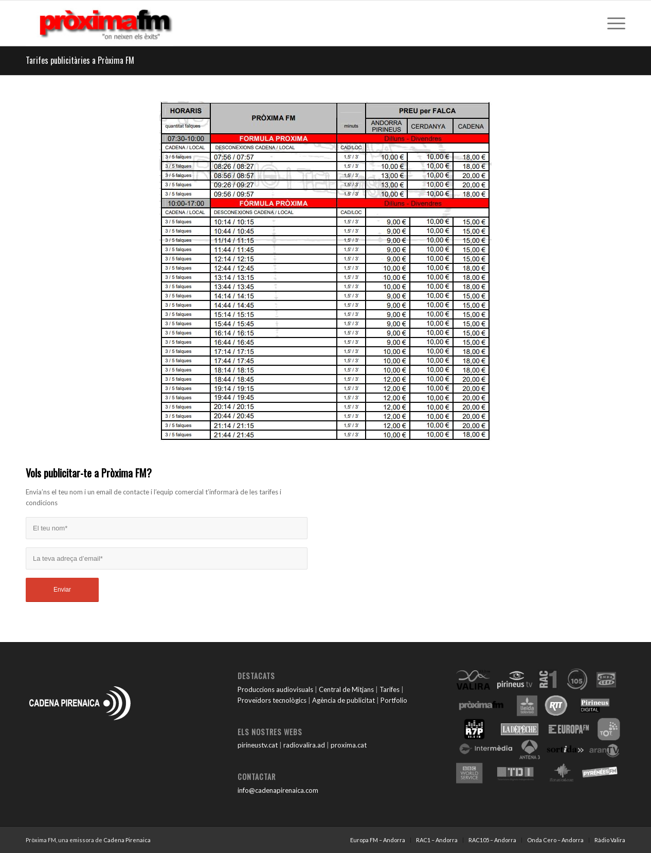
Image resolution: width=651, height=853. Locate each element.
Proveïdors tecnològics (272, 700)
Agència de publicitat (343, 700)
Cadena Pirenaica (127, 840)
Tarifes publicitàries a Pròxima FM (80, 60)
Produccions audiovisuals (275, 689)
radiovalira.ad (304, 745)
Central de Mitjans (346, 689)
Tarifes (389, 689)
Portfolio (394, 700)
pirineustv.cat (258, 745)
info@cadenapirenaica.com (278, 790)
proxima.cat (349, 745)
